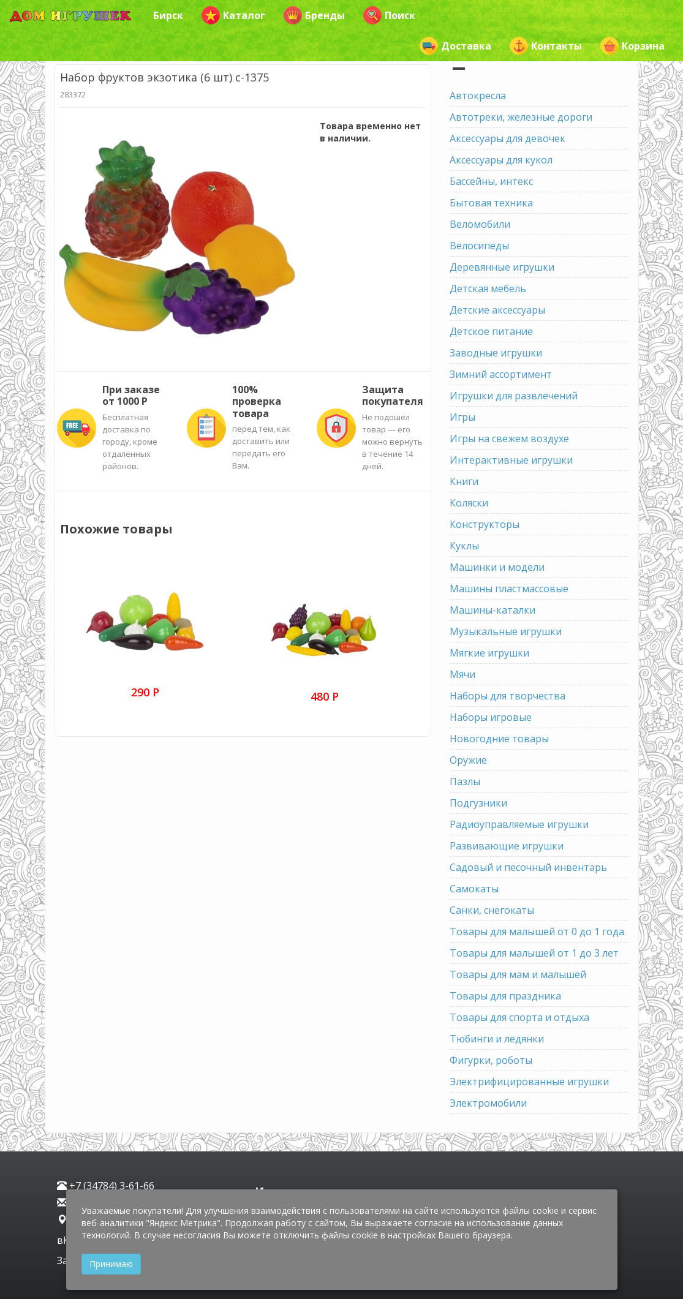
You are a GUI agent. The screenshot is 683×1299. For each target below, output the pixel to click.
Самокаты (474, 888)
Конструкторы (484, 524)
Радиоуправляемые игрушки (519, 824)
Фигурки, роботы (491, 1060)
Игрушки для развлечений (514, 395)
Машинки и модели (497, 567)
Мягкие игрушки (489, 653)
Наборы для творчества (507, 695)
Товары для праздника (505, 996)
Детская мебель (488, 288)
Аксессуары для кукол (501, 160)
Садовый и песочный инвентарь (528, 867)
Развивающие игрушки (507, 846)
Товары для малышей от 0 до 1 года (537, 931)
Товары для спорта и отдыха (519, 1017)
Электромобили (488, 1103)
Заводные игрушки (496, 353)
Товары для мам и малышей (518, 974)
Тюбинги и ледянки (497, 1038)
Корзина (632, 46)
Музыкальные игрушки (506, 631)
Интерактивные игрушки (511, 460)
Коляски (469, 503)
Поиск (389, 15)
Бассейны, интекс (491, 181)
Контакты (546, 46)
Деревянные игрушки (502, 267)
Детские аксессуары (497, 310)
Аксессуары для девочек (507, 138)
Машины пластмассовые (509, 588)
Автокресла (478, 95)
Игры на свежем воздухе (509, 438)
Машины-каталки (492, 610)
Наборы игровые (491, 717)
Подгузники (478, 803)
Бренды (314, 15)
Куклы (464, 545)
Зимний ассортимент (501, 374)
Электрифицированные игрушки (529, 1081)
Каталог (233, 15)
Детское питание (491, 331)
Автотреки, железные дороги (521, 117)
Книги (464, 481)
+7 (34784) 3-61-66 (105, 1185)
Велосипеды (479, 245)
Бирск (168, 15)
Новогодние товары (499, 738)
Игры (462, 417)
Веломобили (480, 224)
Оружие (468, 760)
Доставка (455, 46)
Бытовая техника (491, 202)
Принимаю (111, 1264)
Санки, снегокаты (492, 910)
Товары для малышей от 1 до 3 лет (534, 953)
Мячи (462, 674)
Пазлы (465, 781)
